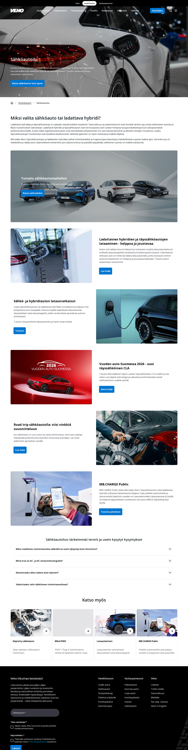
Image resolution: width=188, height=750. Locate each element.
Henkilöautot (89, 3)
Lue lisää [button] (105, 271)
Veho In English (158, 706)
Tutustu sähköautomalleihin (44, 178)
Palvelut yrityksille (107, 697)
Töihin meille (157, 689)
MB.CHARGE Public (114, 484)
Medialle (155, 697)
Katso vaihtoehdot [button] (33, 193)
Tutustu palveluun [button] (110, 511)
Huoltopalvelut (105, 701)
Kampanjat (107, 10)
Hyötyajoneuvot (106, 3)
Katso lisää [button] (107, 389)
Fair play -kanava (159, 701)
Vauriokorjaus (105, 706)
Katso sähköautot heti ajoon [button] (27, 83)
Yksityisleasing (78, 10)
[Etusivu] (14, 103)
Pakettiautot (131, 684)
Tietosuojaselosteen (38, 741)
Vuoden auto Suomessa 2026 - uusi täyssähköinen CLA (126, 366)
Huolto (94, 10)
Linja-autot (130, 693)
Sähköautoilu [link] (43, 103)
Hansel (128, 701)
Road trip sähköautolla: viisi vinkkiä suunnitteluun (42, 426)
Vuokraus (122, 10)
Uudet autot (43, 10)
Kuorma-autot (132, 689)
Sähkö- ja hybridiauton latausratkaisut (44, 301)
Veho (77, 3)
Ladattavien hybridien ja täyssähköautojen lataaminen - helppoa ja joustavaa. (133, 241)
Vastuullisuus (157, 693)
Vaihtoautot (60, 10)
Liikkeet (135, 10)
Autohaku (157, 10)
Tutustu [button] (19, 330)
